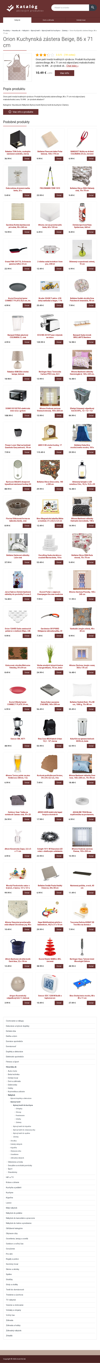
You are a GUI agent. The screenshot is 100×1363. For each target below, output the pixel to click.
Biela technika (13, 1074)
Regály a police (12, 1259)
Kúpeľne (9, 1197)
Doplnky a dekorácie (14, 1051)
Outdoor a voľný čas (14, 1244)
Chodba (14, 1141)
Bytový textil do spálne (21, 1133)
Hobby (10, 1088)
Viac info (64, 73)
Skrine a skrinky (12, 1269)
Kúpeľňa (14, 1148)
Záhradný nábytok (17, 1158)
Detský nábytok (16, 1144)
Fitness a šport (12, 1062)
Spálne (9, 1274)
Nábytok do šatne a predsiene (19, 1223)
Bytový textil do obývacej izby (24, 1130)
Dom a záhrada (48, 20)
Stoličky (9, 1279)
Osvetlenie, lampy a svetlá (17, 1238)
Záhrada (9, 1320)
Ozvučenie (10, 1249)
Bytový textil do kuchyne (51, 31)
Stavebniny (12, 1172)
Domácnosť (11, 1046)
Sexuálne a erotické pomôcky (20, 1165)
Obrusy (18, 1112)
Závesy (15, 1137)
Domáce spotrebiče (14, 1041)
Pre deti (9, 1254)
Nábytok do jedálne (14, 1213)
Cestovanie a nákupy (15, 1021)
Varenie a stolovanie (14, 1305)
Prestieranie (20, 1115)
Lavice (8, 1203)
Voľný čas (10, 1315)
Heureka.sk (16, 31)
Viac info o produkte (20, 111)
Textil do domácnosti (15, 1289)
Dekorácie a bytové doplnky (17, 1026)
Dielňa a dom (11, 1036)
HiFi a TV (10, 1177)
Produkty (6, 31)
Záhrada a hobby (13, 1325)
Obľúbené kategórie (14, 1228)
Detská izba (11, 1031)
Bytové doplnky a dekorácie (21, 1098)
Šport (10, 1169)
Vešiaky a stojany (13, 1310)
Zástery (64, 31)
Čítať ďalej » (72, 65)
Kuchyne (9, 1192)
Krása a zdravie (12, 1182)
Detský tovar (81, 20)
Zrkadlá (9, 1335)
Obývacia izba (16, 1151)
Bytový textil (35, 31)
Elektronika (12, 1085)
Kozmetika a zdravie (16, 1092)
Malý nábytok (11, 1208)
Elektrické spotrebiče (15, 1056)
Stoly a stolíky (12, 1284)
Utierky (18, 1119)
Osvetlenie (14, 1154)
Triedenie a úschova (14, 1295)
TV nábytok (11, 1300)
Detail (27, 159)
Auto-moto (12, 1071)
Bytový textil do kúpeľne (22, 1126)
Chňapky (19, 1109)
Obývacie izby (12, 1233)
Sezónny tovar (12, 1264)
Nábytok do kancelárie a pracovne (20, 1218)
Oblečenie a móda (15, 1162)
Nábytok (17, 20)
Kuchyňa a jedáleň (13, 1187)
